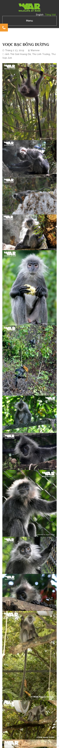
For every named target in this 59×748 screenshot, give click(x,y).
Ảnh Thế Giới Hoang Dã (18, 54)
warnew (35, 50)
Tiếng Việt (50, 14)
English (39, 14)
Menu (29, 20)
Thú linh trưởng (41, 54)
